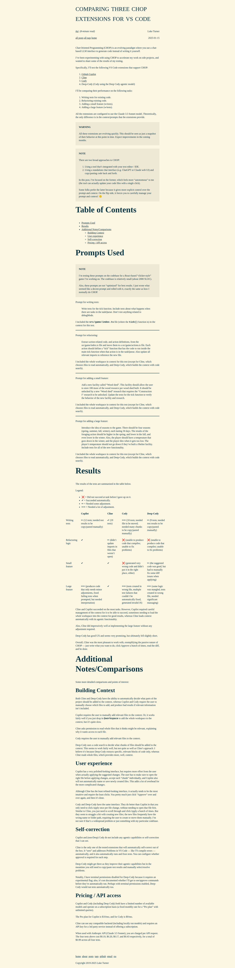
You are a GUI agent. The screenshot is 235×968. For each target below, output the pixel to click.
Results (85, 226)
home (94, 38)
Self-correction (95, 239)
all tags (87, 38)
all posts (79, 38)
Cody (84, 81)
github (103, 956)
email (110, 956)
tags (97, 956)
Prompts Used (88, 223)
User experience (95, 236)
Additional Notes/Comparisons (96, 229)
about (85, 956)
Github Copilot (89, 74)
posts (91, 956)
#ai (77, 31)
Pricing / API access (97, 242)
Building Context (96, 232)
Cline (84, 77)
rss (115, 956)
